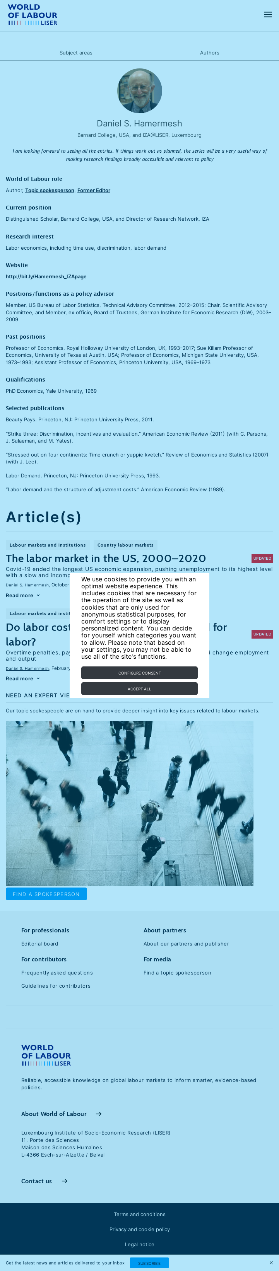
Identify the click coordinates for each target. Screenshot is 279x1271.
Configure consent (139, 673)
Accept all (139, 689)
